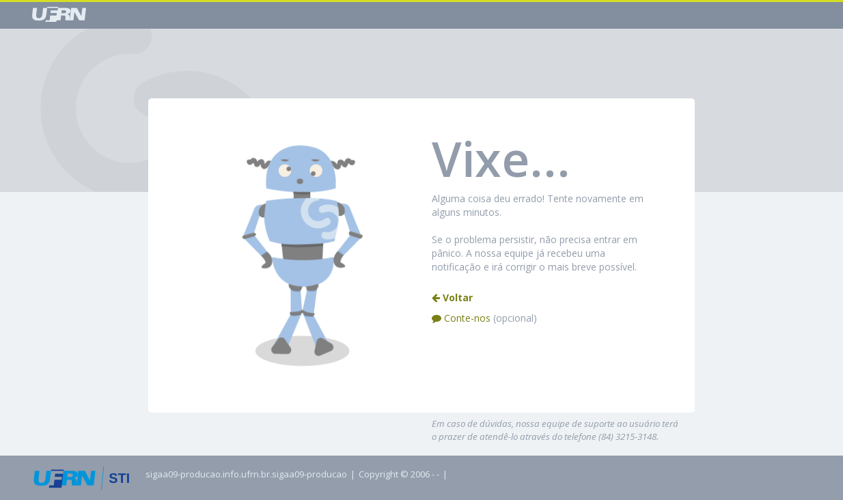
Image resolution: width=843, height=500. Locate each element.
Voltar (452, 297)
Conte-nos (484, 317)
